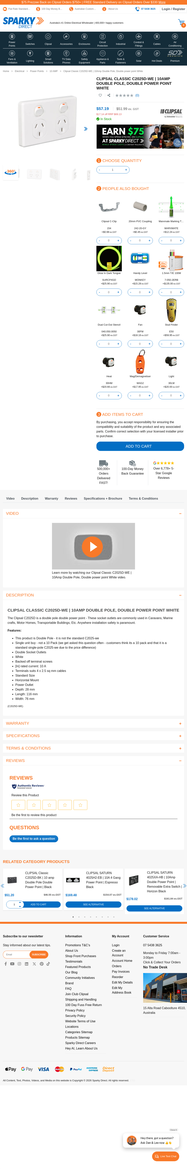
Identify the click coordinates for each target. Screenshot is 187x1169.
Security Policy (75, 1015)
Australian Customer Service (86, 9)
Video (10, 498)
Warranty (51, 498)
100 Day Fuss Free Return (83, 1005)
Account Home (122, 960)
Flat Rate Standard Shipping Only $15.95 (27, 9)
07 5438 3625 (152, 945)
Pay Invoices (121, 971)
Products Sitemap (77, 1037)
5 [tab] (96, 917)
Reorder (117, 977)
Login (115, 945)
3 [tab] (85, 917)
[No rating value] (125, 95)
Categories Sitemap (79, 1032)
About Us (110, 9)
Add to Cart (139, 446)
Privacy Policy (75, 1010)
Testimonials (73, 961)
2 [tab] (79, 917)
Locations (72, 1026)
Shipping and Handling (80, 999)
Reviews (71, 498)
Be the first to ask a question (34, 838)
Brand (69, 983)
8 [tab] (114, 917)
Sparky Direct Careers (80, 1043)
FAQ (68, 988)
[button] (12, 40)
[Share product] (109, 95)
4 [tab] (91, 917)
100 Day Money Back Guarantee (55, 9)
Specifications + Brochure (103, 498)
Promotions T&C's (77, 945)
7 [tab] (108, 917)
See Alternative (93, 904)
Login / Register (173, 9)
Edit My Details (122, 982)
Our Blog (71, 972)
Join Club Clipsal (76, 994)
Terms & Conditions (143, 498)
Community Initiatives (80, 977)
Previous (2, 886)
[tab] (10, 499)
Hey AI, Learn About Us (81, 1048)
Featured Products (78, 967)
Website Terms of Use (80, 1021)
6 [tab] (102, 917)
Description (29, 498)
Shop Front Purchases (80, 956)
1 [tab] (73, 917)
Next (185, 886)
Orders (116, 966)
